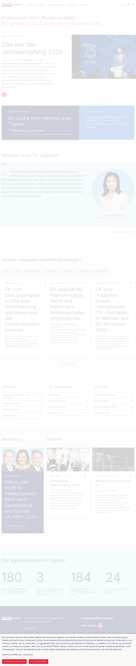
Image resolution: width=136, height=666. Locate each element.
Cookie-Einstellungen (14, 661)
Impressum (28, 654)
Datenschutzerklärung (12, 654)
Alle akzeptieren (38, 661)
